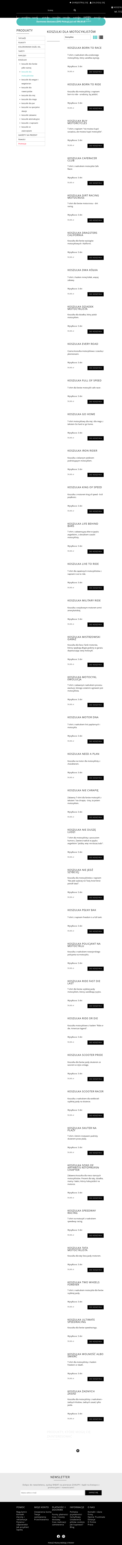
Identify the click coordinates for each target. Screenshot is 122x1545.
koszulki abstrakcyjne (31, 119)
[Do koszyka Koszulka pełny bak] (95, 931)
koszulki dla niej (28, 95)
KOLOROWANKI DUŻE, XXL (29, 47)
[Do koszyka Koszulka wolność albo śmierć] (95, 1379)
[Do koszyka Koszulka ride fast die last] (95, 1006)
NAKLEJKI (22, 55)
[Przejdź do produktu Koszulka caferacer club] (57, 159)
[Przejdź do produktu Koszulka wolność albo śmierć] (57, 1355)
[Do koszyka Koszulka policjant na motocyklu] (95, 969)
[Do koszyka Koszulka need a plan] (95, 778)
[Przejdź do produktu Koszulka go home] (57, 415)
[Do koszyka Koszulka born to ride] (95, 108)
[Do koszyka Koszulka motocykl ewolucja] (95, 705)
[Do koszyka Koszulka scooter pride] (95, 1079)
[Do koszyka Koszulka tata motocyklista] (95, 1270)
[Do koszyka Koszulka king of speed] (95, 511)
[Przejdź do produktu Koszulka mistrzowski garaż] (57, 638)
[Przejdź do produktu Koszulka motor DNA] (57, 718)
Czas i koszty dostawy (58, 1518)
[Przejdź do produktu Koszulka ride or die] (57, 1019)
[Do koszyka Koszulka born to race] (95, 72)
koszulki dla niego (29, 99)
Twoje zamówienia (40, 1515)
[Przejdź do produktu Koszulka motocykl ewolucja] (57, 678)
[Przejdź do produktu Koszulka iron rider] (57, 451)
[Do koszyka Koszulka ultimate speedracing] (95, 1342)
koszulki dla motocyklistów (27, 74)
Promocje (22, 143)
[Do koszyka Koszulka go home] (95, 438)
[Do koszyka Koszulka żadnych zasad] (95, 1419)
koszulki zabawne (29, 115)
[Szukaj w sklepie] (59, 10)
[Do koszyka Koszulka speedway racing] (95, 1235)
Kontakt (20, 1514)
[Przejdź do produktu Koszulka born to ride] (57, 85)
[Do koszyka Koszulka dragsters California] (95, 258)
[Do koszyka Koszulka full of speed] (95, 402)
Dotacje (91, 1519)
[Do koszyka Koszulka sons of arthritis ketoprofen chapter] (95, 1198)
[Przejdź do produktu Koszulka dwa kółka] (57, 271)
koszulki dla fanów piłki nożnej (29, 66)
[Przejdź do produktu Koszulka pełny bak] (57, 911)
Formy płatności (60, 1514)
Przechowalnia (41, 1519)
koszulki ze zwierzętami (27, 129)
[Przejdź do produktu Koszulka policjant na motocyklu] (57, 944)
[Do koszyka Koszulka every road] (95, 368)
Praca (90, 1524)
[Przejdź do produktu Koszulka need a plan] (57, 755)
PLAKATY (22, 42)
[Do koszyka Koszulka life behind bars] (95, 551)
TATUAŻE (22, 38)
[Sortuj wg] (77, 37)
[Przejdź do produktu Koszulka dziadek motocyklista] (57, 307)
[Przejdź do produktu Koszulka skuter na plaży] (57, 1129)
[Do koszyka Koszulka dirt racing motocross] (95, 220)
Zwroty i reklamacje (21, 1518)
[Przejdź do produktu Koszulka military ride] (57, 601)
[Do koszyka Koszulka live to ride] (95, 588)
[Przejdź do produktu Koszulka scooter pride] (57, 1056)
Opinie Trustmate (96, 1517)
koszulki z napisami (30, 123)
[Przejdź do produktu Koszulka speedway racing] (57, 1211)
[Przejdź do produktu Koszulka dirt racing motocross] (57, 196)
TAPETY (21, 51)
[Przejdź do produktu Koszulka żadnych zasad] (57, 1392)
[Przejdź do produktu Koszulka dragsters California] (57, 233)
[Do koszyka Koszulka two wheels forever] (95, 1307)
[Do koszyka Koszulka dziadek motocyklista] (95, 331)
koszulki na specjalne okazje (31, 109)
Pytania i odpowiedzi (22, 1523)
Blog (72, 1527)
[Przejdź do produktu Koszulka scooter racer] (57, 1092)
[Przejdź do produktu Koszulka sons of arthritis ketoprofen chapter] (57, 1166)
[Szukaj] (74, 10)
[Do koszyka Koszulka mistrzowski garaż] (95, 665)
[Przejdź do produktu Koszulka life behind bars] (57, 524)
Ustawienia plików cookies (77, 1520)
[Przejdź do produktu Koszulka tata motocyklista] (57, 1249)
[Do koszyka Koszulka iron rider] (95, 475)
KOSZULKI (22, 60)
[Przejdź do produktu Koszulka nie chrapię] (57, 791)
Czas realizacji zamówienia (59, 1523)
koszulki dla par (28, 103)
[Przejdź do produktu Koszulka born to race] (57, 48)
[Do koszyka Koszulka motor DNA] (95, 741)
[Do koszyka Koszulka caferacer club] (95, 183)
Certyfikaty (75, 1517)
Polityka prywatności (76, 1513)
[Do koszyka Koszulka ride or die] (95, 1042)
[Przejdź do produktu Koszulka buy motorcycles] (57, 122)
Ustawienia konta (42, 1512)
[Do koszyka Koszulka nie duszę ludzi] (95, 857)
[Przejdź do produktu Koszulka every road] (57, 345)
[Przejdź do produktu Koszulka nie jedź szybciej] (57, 871)
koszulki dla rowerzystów (27, 89)
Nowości (21, 139)
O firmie (92, 1522)
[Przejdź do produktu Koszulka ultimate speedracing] (57, 1320)
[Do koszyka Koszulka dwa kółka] (95, 294)
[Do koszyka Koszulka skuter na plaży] (95, 1153)
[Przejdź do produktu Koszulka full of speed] (57, 381)
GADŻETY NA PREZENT (27, 135)
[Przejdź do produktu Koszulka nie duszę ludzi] (57, 830)
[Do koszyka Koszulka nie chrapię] (95, 817)
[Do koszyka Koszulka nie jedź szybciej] (95, 898)
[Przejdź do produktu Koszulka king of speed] (57, 488)
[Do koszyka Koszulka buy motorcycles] (95, 146)
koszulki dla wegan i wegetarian (30, 81)
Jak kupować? (76, 1524)
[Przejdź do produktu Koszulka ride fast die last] (57, 982)
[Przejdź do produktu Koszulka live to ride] (57, 565)
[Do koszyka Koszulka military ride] (95, 624)
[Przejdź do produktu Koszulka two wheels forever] (57, 1283)
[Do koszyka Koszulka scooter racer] (95, 1116)
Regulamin (21, 1512)
